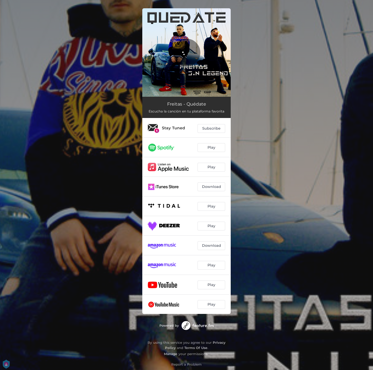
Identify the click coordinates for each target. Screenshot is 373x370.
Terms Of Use (195, 348)
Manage (170, 354)
